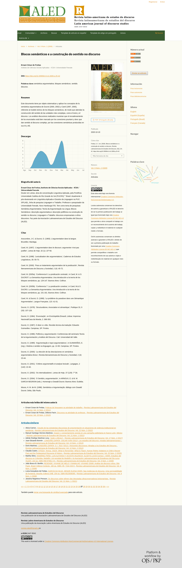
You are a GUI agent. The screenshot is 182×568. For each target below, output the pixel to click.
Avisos (123, 33)
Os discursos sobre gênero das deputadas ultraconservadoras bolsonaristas (78, 479)
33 (97, 487)
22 (69, 487)
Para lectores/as (136, 88)
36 (104, 487)
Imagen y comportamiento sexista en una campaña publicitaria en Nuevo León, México (88, 433)
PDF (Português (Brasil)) (104, 120)
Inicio (23, 46)
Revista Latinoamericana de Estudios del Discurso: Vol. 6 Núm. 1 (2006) (85, 461)
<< (22, 487)
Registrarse (153, 2)
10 (40, 487)
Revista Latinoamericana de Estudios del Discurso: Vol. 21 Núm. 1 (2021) (55, 435)
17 (57, 487)
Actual (18, 33)
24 (74, 487)
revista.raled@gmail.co (30, 528)
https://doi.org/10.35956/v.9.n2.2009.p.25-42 (42, 76)
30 (89, 487)
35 (101, 487)
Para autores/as (136, 92)
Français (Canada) (137, 123)
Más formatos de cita (100, 156)
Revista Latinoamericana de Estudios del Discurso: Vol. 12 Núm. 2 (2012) (55, 448)
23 (72, 487)
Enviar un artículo (139, 73)
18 (59, 487)
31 (92, 487)
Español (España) (137, 115)
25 (77, 487)
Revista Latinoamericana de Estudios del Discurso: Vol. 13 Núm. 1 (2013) (55, 443)
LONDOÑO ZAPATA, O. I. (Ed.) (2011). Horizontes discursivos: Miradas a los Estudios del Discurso (77, 446)
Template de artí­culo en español (73, 33)
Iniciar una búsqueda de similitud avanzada (51, 492)
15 (52, 487)
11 (42, 487)
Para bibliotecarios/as (138, 96)
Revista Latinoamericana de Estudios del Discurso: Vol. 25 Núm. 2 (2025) (93, 453)
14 (49, 487)
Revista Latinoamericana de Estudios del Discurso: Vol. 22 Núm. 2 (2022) (64, 430)
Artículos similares (30, 423)
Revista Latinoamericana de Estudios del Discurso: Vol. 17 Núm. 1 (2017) (94, 438)
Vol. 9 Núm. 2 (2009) (45, 46)
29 (87, 487)
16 (54, 487)
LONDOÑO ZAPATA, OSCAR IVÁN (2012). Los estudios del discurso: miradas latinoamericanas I (82, 441)
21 (67, 487)
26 (79, 487)
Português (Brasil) (137, 119)
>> (108, 487)
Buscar (54, 33)
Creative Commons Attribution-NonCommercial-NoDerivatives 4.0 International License (79, 541)
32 (94, 487)
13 (47, 487)
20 (64, 487)
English (133, 112)
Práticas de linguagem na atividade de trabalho (64, 408)
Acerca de (23, 38)
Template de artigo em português (103, 33)
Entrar (162, 2)
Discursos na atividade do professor (71, 413)
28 (84, 487)
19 (62, 487)
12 (44, 487)
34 (99, 487)
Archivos (43, 33)
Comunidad (30, 33)
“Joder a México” (57, 438)
